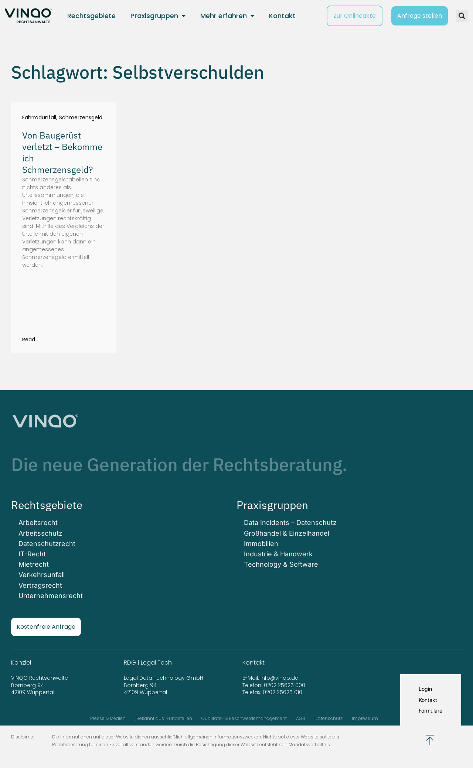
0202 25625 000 (284, 685)
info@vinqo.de (280, 678)
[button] (462, 16)
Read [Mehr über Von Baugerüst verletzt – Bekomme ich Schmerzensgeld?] (28, 339)
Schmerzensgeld (80, 118)
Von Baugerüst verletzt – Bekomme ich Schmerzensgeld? (62, 152)
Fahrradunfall (39, 118)
